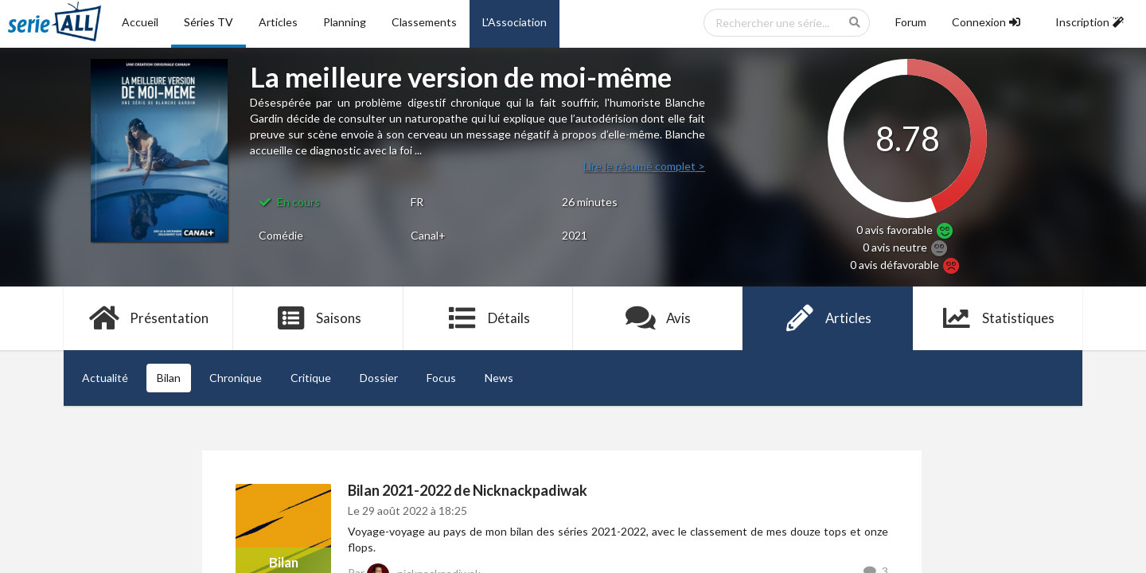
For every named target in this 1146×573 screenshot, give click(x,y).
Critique (310, 377)
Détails (488, 318)
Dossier (379, 377)
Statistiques (997, 318)
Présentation (148, 318)
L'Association (514, 22)
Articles (278, 22)
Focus (441, 377)
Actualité (105, 377)
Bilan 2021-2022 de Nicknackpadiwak (467, 490)
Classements (424, 22)
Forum (910, 22)
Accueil (140, 22)
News (499, 377)
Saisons (318, 318)
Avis (658, 318)
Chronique (235, 377)
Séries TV (208, 22)
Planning (344, 22)
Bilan (169, 377)
